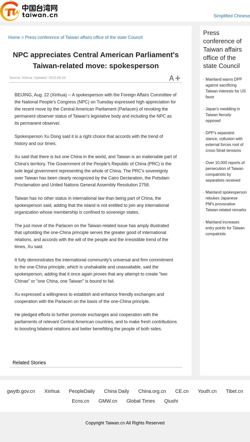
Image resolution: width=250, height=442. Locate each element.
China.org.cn (152, 391)
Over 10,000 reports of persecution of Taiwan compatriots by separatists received (225, 171)
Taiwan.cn (28, 11)
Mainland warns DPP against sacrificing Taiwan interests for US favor (226, 88)
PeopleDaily (82, 391)
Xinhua (52, 391)
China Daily (116, 391)
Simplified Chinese (232, 15)
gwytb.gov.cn (21, 391)
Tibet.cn (234, 391)
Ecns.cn (80, 401)
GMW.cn (108, 401)
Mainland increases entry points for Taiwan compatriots (225, 228)
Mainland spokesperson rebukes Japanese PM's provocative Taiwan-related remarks (226, 201)
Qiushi (171, 401)
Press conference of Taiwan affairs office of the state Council (84, 37)
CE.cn (181, 391)
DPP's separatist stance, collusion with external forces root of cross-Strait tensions (224, 142)
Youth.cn (207, 391)
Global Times (140, 401)
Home (14, 37)
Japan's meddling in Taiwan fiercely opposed (223, 115)
